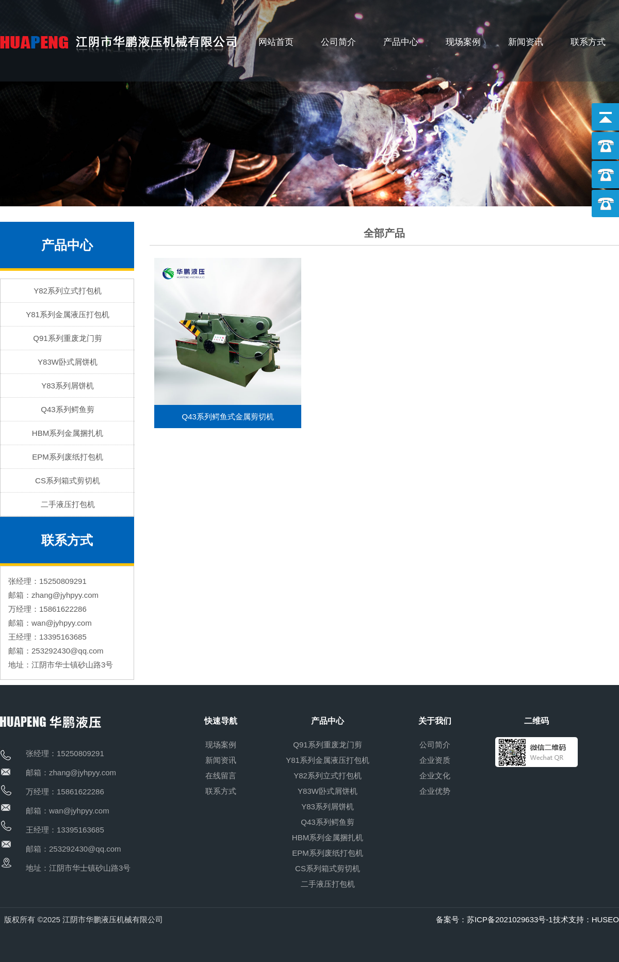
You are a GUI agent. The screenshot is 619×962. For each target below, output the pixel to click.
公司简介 (338, 42)
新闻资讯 (525, 42)
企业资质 (434, 760)
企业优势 (434, 791)
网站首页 (276, 42)
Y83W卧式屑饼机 (67, 361)
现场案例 (463, 42)
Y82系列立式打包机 (68, 290)
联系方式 (588, 42)
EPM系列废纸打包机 (67, 456)
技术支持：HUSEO (586, 919)
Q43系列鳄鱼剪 (67, 409)
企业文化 (434, 775)
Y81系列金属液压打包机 (67, 314)
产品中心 (400, 42)
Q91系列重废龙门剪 (67, 338)
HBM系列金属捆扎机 (67, 433)
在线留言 (220, 775)
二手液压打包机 (68, 504)
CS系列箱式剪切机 (67, 480)
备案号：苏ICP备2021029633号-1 (494, 919)
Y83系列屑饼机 (67, 385)
